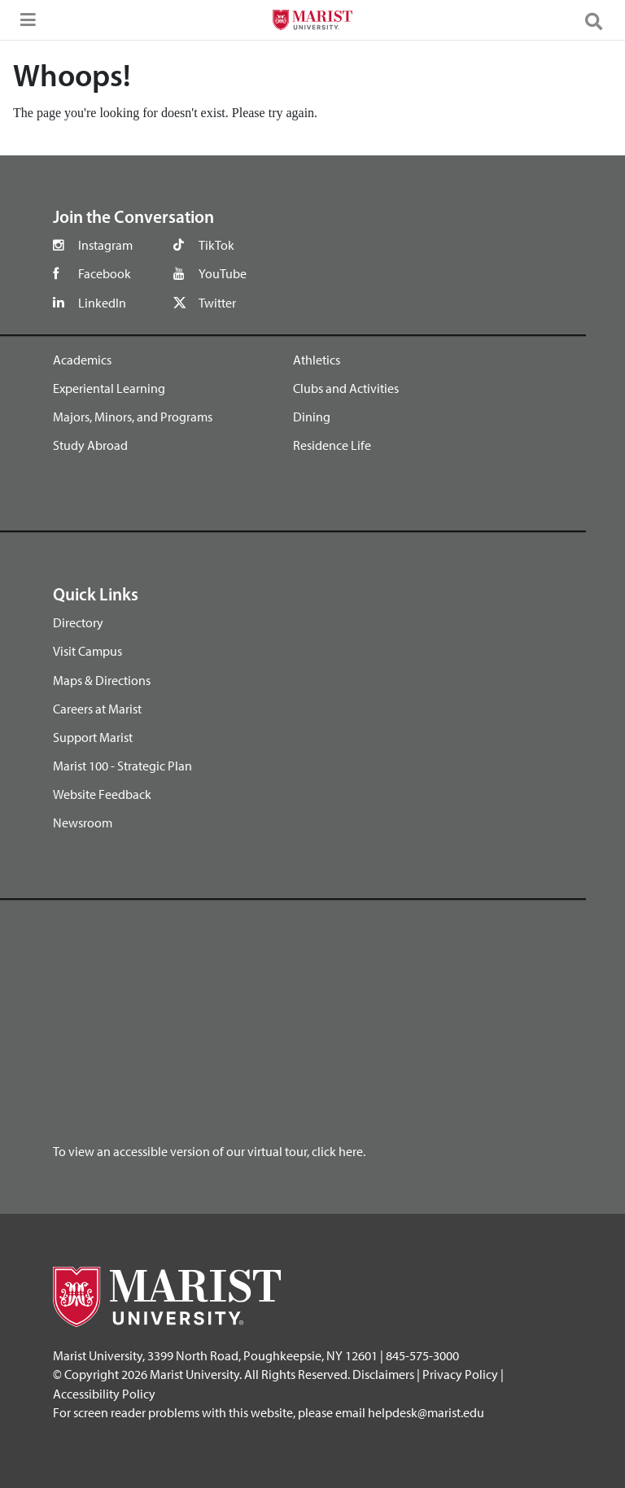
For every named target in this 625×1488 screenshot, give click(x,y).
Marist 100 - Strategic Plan (122, 765)
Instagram (105, 245)
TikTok (216, 245)
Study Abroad (90, 445)
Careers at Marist (97, 708)
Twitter (217, 303)
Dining (311, 416)
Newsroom (82, 822)
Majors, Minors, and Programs (132, 416)
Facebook (104, 273)
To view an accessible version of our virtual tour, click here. (209, 1151)
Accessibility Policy (104, 1393)
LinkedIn (102, 303)
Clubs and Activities (346, 388)
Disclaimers (383, 1374)
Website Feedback (102, 794)
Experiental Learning (109, 388)
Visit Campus (87, 651)
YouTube (223, 273)
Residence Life (332, 445)
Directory (78, 622)
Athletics (316, 359)
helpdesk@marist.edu (426, 1412)
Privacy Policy (460, 1374)
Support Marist (93, 737)
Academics (82, 359)
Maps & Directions (102, 680)
